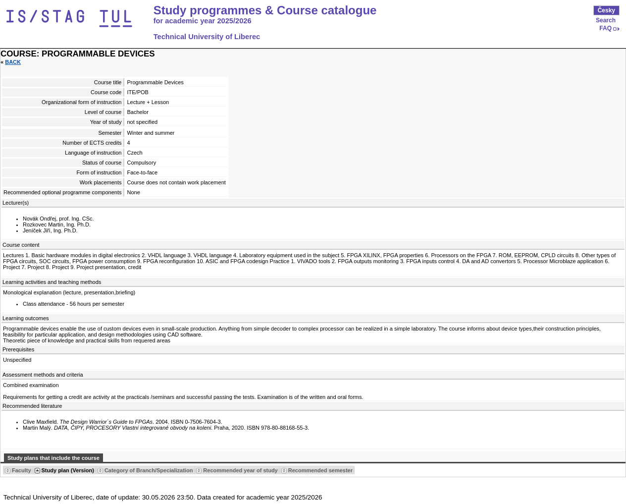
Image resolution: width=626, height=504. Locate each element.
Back (13, 62)
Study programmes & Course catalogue (265, 10)
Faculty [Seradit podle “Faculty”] (21, 470)
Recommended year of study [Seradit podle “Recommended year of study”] (240, 470)
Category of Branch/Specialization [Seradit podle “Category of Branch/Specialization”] (148, 470)
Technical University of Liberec (207, 37)
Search (606, 20)
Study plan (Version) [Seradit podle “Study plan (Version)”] (68, 470)
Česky (606, 10)
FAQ (605, 28)
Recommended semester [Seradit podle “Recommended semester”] (320, 470)
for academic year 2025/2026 (203, 21)
